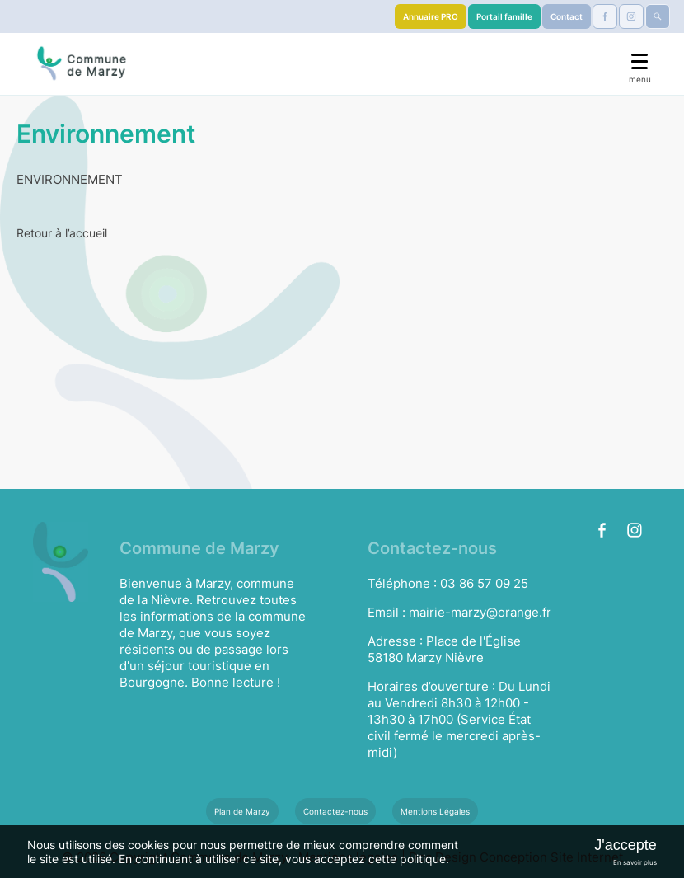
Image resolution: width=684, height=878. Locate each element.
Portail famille (504, 16)
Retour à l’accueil (61, 233)
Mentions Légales (435, 811)
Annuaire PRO (430, 16)
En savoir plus (635, 862)
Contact (566, 16)
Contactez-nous (335, 811)
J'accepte (625, 845)
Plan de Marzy (242, 811)
